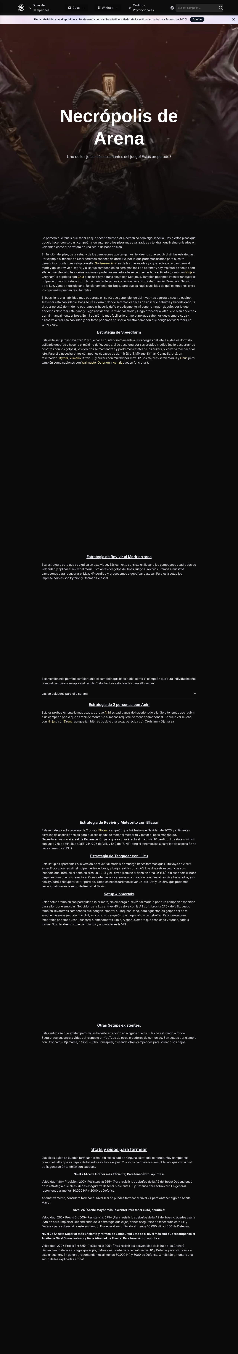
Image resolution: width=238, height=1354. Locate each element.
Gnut (81, 277)
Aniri (107, 712)
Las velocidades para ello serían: (119, 693)
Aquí (197, 19)
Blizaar (103, 830)
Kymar (63, 358)
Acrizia (118, 362)
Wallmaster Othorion (95, 362)
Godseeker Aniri (106, 263)
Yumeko (75, 358)
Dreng (68, 721)
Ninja (188, 272)
